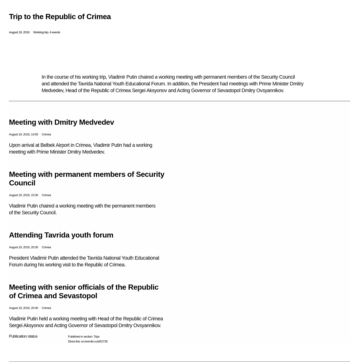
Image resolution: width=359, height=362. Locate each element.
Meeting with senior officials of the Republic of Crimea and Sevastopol (84, 291)
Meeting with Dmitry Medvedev (61, 122)
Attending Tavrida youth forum (61, 235)
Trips (96, 336)
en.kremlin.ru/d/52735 (94, 341)
